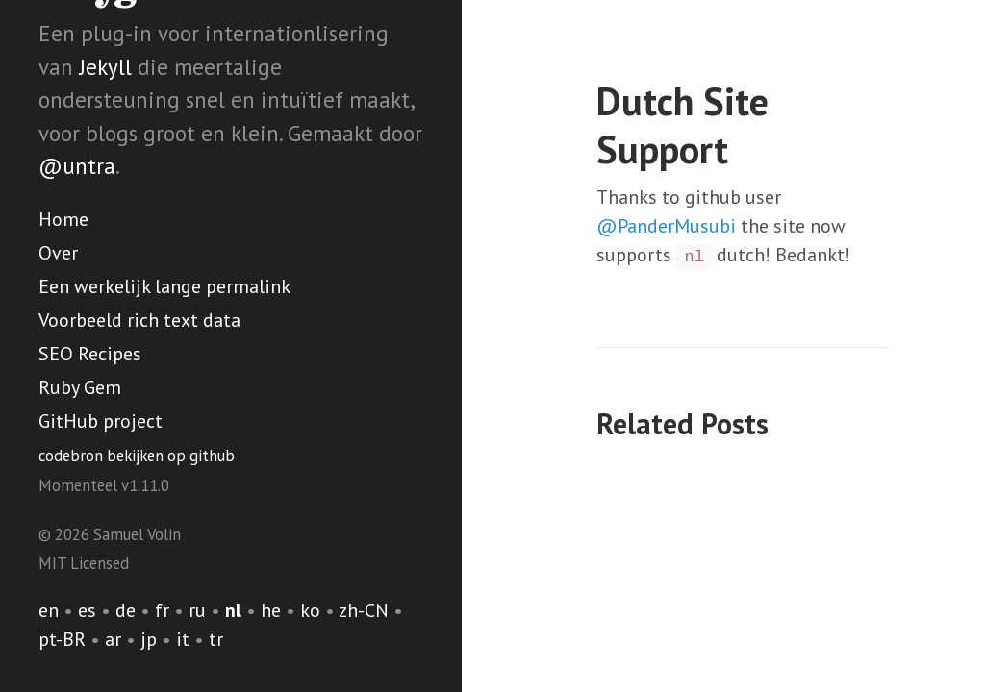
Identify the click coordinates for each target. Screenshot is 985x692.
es (87, 610)
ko (310, 610)
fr (162, 610)
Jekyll (105, 67)
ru (197, 610)
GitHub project (100, 420)
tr (216, 639)
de (125, 610)
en (48, 610)
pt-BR (62, 639)
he (271, 610)
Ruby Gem (79, 387)
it (182, 639)
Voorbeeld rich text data (139, 320)
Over (58, 252)
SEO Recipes (89, 353)
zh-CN (364, 610)
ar (113, 639)
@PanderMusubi (666, 225)
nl (233, 610)
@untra (76, 166)
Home (63, 219)
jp (148, 639)
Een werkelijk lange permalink (164, 286)
